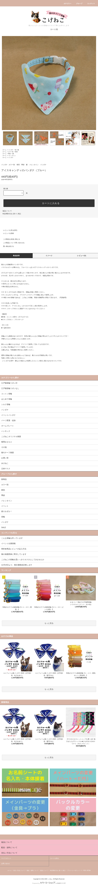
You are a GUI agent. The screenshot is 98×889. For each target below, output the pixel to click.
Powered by (49, 883)
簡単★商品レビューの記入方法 (13, 549)
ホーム (4, 150)
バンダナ (10, 150)
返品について (7, 211)
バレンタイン (12, 155)
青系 (16, 151)
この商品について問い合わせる (12, 243)
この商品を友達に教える (10, 239)
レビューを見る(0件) (8, 230)
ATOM (88, 870)
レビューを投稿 (7, 233)
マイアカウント (6, 858)
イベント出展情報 (8, 543)
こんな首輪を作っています (12, 538)
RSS (84, 870)
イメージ (49, 256)
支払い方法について (19, 870)
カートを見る (54, 858)
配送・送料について (32, 870)
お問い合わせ (5, 863)
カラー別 (10, 151)
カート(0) (52, 29)
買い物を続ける (7, 246)
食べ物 (17, 150)
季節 (9, 153)
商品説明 (16, 256)
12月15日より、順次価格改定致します (16, 565)
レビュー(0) (81, 256)
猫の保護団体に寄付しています (13, 554)
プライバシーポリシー (73, 870)
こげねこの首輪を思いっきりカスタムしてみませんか (22, 559)
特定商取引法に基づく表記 (12, 214)
